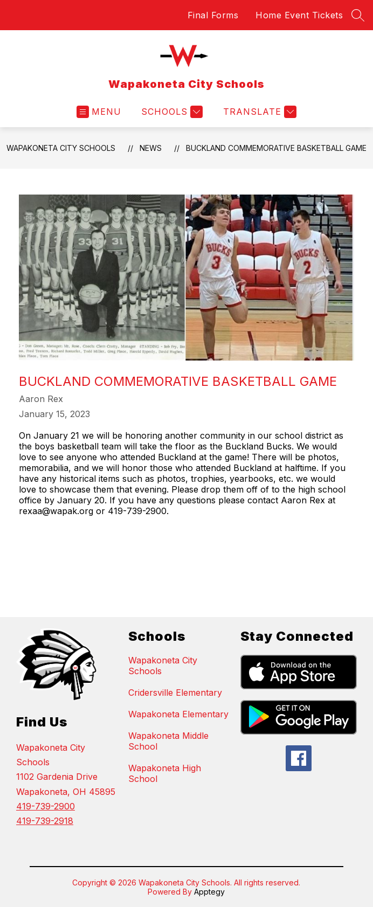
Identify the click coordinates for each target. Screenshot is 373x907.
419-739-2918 (44, 820)
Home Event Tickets (299, 15)
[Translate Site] (258, 112)
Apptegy (209, 891)
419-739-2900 (45, 806)
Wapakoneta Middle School (168, 741)
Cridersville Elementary (175, 692)
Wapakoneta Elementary (178, 714)
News (151, 148)
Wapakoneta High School (164, 773)
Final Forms (213, 15)
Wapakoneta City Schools (60, 148)
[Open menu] (99, 112)
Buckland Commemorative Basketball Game (276, 148)
